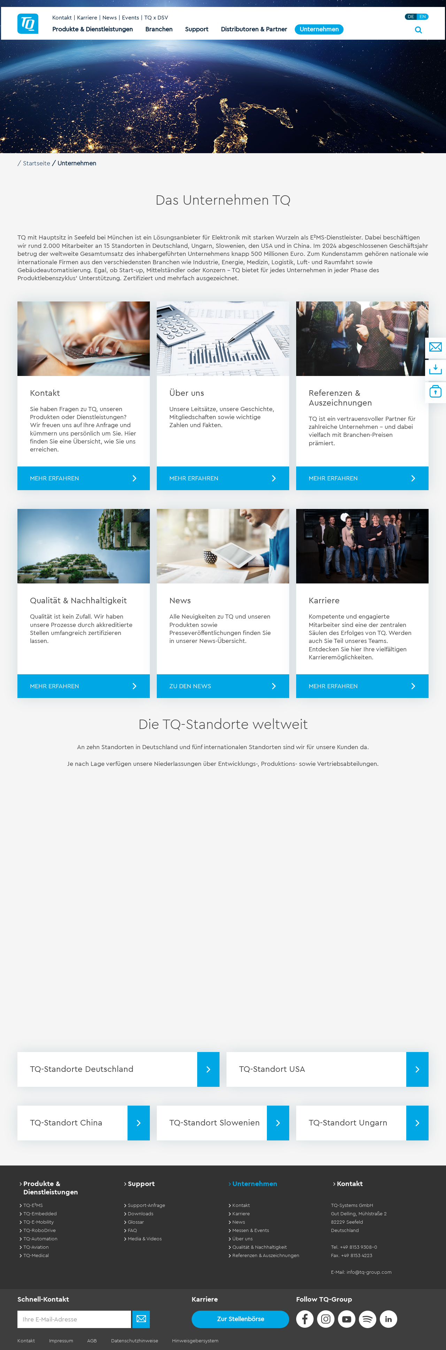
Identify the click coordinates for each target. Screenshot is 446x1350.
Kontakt (62, 18)
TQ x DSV (156, 18)
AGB (92, 1341)
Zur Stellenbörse (240, 1319)
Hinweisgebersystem (194, 1341)
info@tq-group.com (369, 1272)
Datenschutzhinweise (133, 1341)
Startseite (36, 163)
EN (423, 16)
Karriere (87, 18)
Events (130, 18)
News (109, 18)
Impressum (61, 1341)
